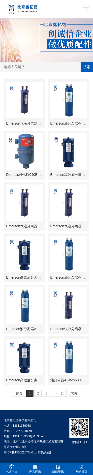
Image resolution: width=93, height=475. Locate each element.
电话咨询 (11, 469)
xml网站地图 (42, 452)
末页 (73, 393)
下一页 (59, 393)
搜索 (86, 67)
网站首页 (81, 469)
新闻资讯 (58, 469)
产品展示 (35, 469)
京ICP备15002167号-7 (18, 452)
